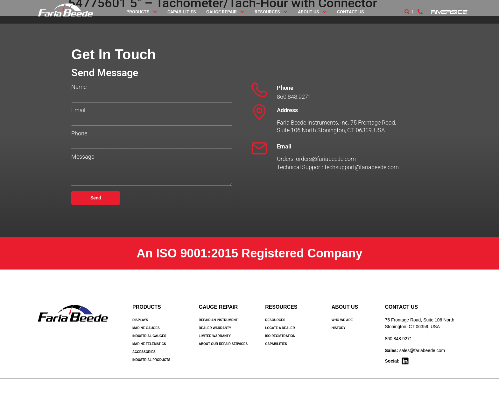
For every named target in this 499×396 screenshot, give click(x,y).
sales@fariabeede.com (422, 350)
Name (79, 87)
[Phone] (259, 90)
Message (82, 157)
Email (78, 110)
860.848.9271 (398, 338)
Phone (79, 133)
